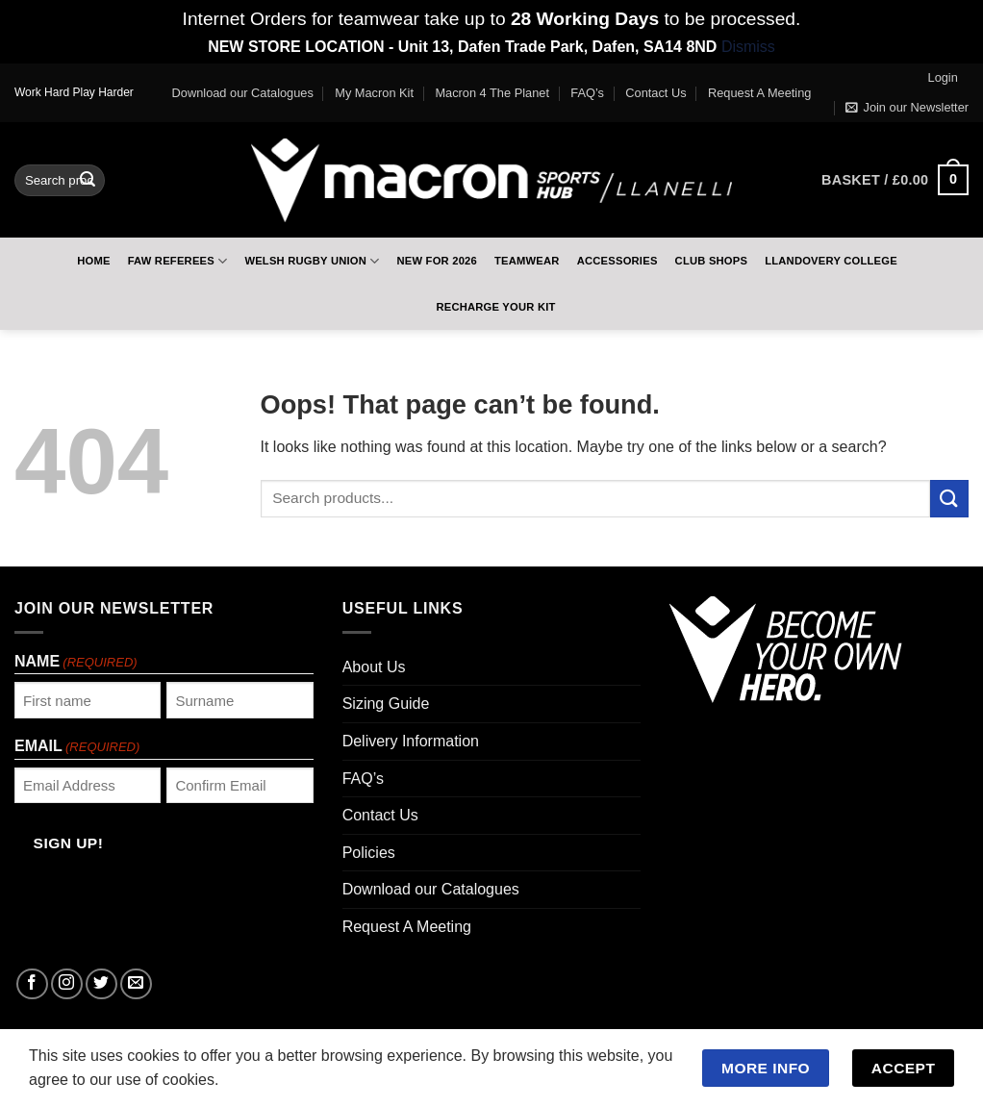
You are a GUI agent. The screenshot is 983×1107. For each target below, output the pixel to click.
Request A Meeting (759, 93)
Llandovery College (831, 260)
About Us (374, 667)
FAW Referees (178, 261)
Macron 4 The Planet (492, 93)
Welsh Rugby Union (311, 261)
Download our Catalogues (243, 93)
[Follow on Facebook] (32, 984)
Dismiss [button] (748, 46)
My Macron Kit (374, 93)
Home (93, 260)
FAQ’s (587, 93)
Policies (368, 852)
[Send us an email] (136, 984)
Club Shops (711, 260)
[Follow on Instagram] (67, 984)
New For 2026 (436, 260)
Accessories (617, 260)
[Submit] (87, 180)
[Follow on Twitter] (101, 984)
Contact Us (655, 93)
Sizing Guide (386, 703)
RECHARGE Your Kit (495, 307)
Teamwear (527, 260)
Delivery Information (410, 741)
